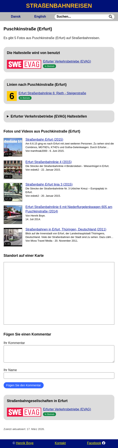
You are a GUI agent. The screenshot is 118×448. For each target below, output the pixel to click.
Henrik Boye (25, 443)
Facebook (94, 443)
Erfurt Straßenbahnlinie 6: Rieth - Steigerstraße (52, 93)
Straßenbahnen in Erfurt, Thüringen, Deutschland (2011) (65, 229)
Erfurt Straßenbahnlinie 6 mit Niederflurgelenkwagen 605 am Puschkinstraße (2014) (68, 209)
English (40, 16)
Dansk (16, 16)
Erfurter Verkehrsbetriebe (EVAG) (67, 61)
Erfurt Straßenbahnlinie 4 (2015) (48, 162)
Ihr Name (59, 373)
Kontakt (60, 443)
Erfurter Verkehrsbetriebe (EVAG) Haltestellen (49, 116)
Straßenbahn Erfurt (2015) (44, 139)
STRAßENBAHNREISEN (59, 5)
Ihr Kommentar (59, 352)
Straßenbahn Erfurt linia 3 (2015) (49, 184)
